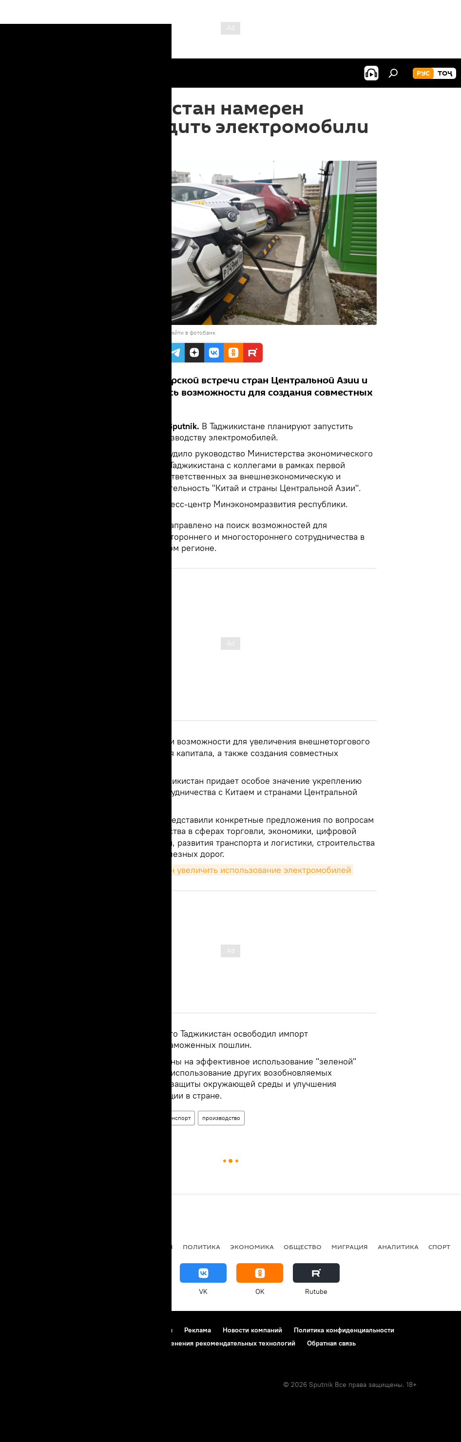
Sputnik (101, 332)
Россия (160, 1246)
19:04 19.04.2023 (110, 148)
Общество (303, 1246)
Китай (143, 1117)
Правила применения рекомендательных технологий (210, 1343)
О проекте (26, 1330)
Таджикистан (106, 1117)
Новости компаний (252, 1330)
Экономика (252, 1246)
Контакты (69, 1330)
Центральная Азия (103, 1246)
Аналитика (398, 1246)
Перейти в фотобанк (188, 332)
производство (221, 1117)
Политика (201, 1246)
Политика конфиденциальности (344, 1330)
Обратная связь (331, 1343)
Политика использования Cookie (62, 1343)
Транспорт (177, 1117)
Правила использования (134, 1330)
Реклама (197, 1330)
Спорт (439, 1246)
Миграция (349, 1246)
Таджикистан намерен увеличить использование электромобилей (219, 869)
